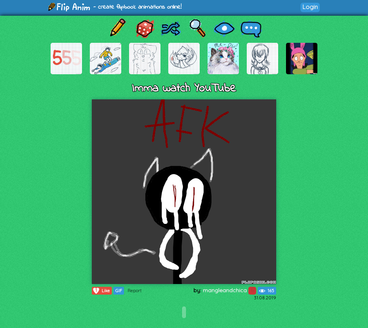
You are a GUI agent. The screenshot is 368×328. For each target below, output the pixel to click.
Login (310, 7)
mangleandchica (229, 290)
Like (101, 291)
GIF (118, 290)
